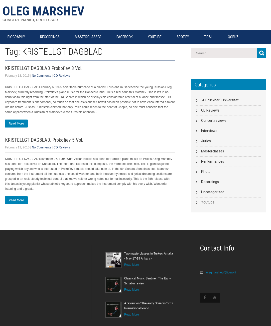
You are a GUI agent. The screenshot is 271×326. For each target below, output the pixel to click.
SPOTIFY (183, 37)
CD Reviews (61, 75)
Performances (212, 161)
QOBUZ (233, 37)
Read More (16, 123)
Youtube (208, 202)
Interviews (209, 131)
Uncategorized (212, 192)
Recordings (210, 182)
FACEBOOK (125, 37)
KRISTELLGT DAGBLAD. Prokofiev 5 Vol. (44, 140)
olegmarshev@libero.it (220, 272)
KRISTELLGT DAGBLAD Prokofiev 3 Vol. (43, 68)
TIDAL (208, 37)
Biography (16, 37)
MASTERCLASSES (88, 37)
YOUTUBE (154, 37)
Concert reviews (214, 121)
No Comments (41, 75)
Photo (206, 172)
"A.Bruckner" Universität (220, 100)
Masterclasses (212, 151)
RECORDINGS (50, 37)
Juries (206, 141)
